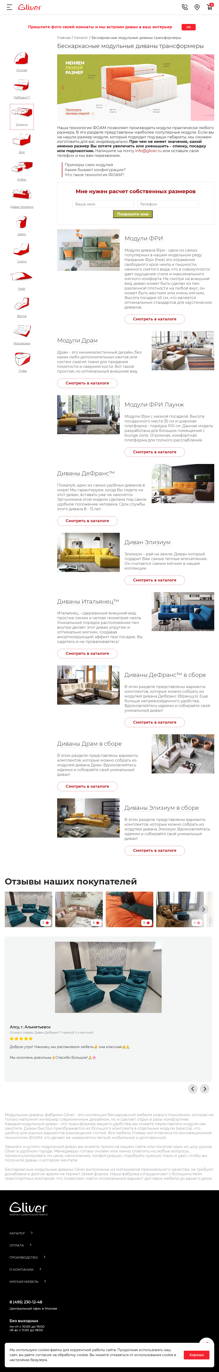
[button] (203, 895)
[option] (108, 992)
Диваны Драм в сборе (89, 743)
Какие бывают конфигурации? (95, 170)
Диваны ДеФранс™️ (86, 473)
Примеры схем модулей (89, 165)
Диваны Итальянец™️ (88, 601)
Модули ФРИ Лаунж (154, 404)
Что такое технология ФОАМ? (94, 175)
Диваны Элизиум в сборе (161, 807)
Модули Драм (77, 340)
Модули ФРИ (143, 238)
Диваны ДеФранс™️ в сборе (165, 674)
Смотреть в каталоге (154, 319)
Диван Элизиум (147, 542)
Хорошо (196, 1355)
